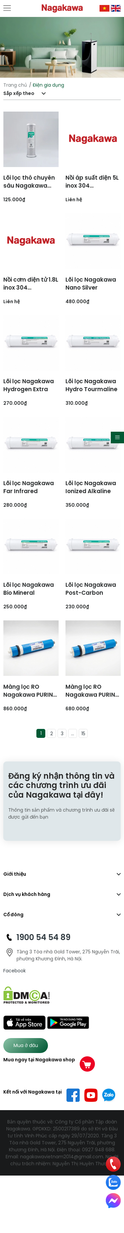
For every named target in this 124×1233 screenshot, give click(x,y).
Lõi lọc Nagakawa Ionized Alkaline (90, 487)
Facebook (14, 970)
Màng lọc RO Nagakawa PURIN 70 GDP (90, 695)
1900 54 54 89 (43, 937)
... (72, 733)
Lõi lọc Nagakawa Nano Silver (90, 284)
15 (83, 733)
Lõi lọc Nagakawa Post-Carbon (90, 589)
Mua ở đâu (26, 1045)
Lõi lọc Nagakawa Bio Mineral (28, 589)
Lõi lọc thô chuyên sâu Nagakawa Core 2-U (29, 186)
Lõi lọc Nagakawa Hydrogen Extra (28, 385)
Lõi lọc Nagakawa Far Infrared (28, 487)
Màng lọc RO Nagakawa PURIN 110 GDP (28, 695)
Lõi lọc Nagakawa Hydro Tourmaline (91, 385)
